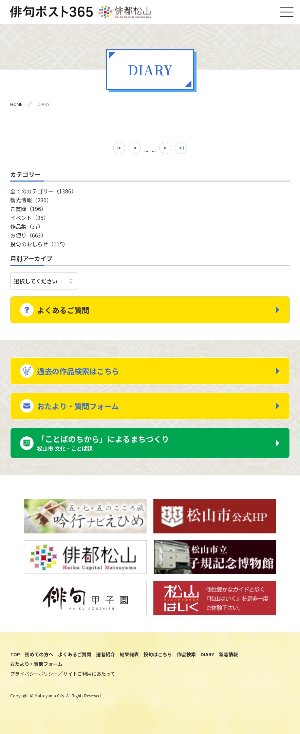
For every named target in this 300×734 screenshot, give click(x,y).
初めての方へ (39, 658)
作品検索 (186, 658)
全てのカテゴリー (43, 193)
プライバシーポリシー (34, 678)
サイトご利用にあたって (89, 678)
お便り (28, 237)
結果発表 (129, 658)
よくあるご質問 (65, 310)
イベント (29, 220)
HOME (16, 106)
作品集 (26, 229)
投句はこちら (158, 658)
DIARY (207, 658)
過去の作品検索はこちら (81, 372)
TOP (15, 658)
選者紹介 (105, 658)
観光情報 (31, 202)
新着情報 (228, 658)
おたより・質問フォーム (80, 408)
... (146, 152)
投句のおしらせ (39, 246)
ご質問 (28, 211)
